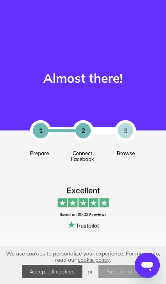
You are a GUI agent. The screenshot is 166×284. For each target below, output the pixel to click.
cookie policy (93, 259)
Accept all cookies (52, 271)
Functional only (125, 271)
